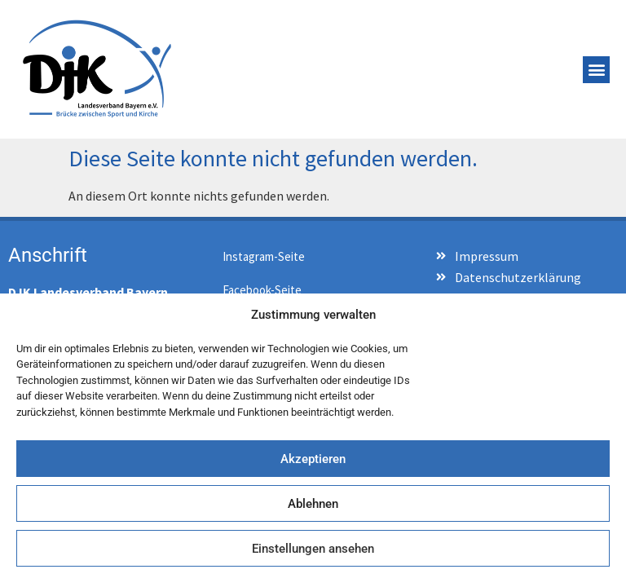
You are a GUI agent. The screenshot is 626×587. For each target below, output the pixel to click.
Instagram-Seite (264, 256)
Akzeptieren (313, 459)
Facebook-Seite (262, 290)
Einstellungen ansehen (313, 548)
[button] (596, 69)
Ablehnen (313, 504)
